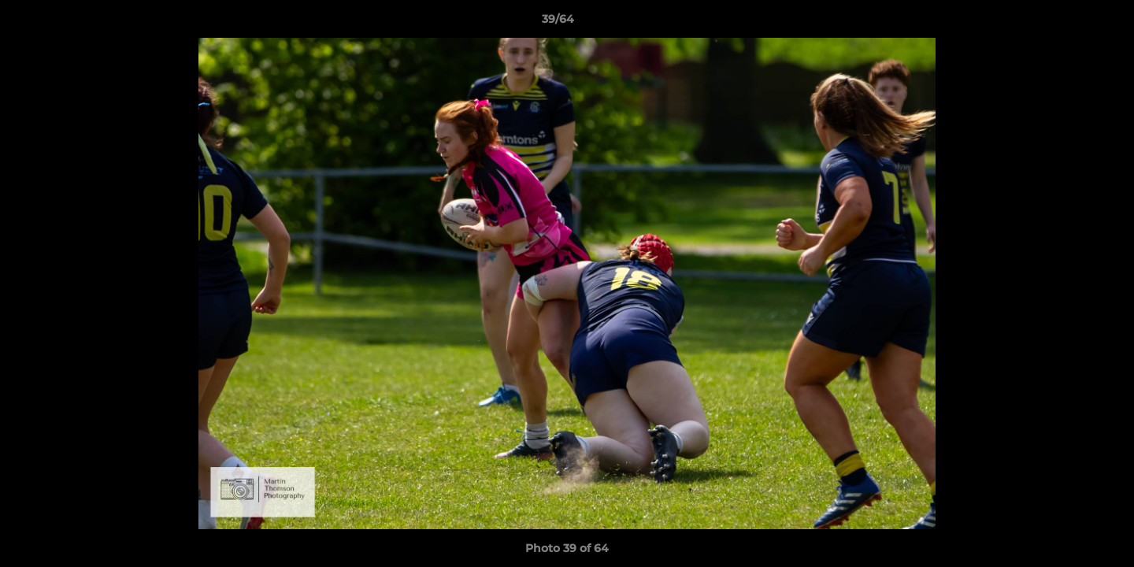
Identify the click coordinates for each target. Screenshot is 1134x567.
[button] (1067, 23)
